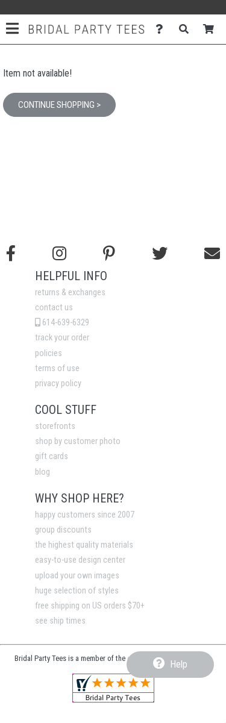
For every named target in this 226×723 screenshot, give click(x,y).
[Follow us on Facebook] (11, 254)
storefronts (55, 426)
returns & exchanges (70, 292)
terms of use (57, 368)
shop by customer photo (78, 441)
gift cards (51, 456)
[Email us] (212, 254)
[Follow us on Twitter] (160, 254)
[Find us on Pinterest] (109, 254)
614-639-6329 (62, 323)
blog (42, 472)
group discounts (63, 530)
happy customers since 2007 (84, 515)
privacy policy (58, 383)
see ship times (60, 621)
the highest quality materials (84, 545)
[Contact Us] (162, 29)
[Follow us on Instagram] (59, 254)
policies (48, 353)
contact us (54, 307)
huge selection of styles (77, 591)
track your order (62, 338)
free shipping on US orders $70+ (90, 606)
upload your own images (77, 576)
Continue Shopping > (59, 104)
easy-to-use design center (80, 560)
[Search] (187, 29)
